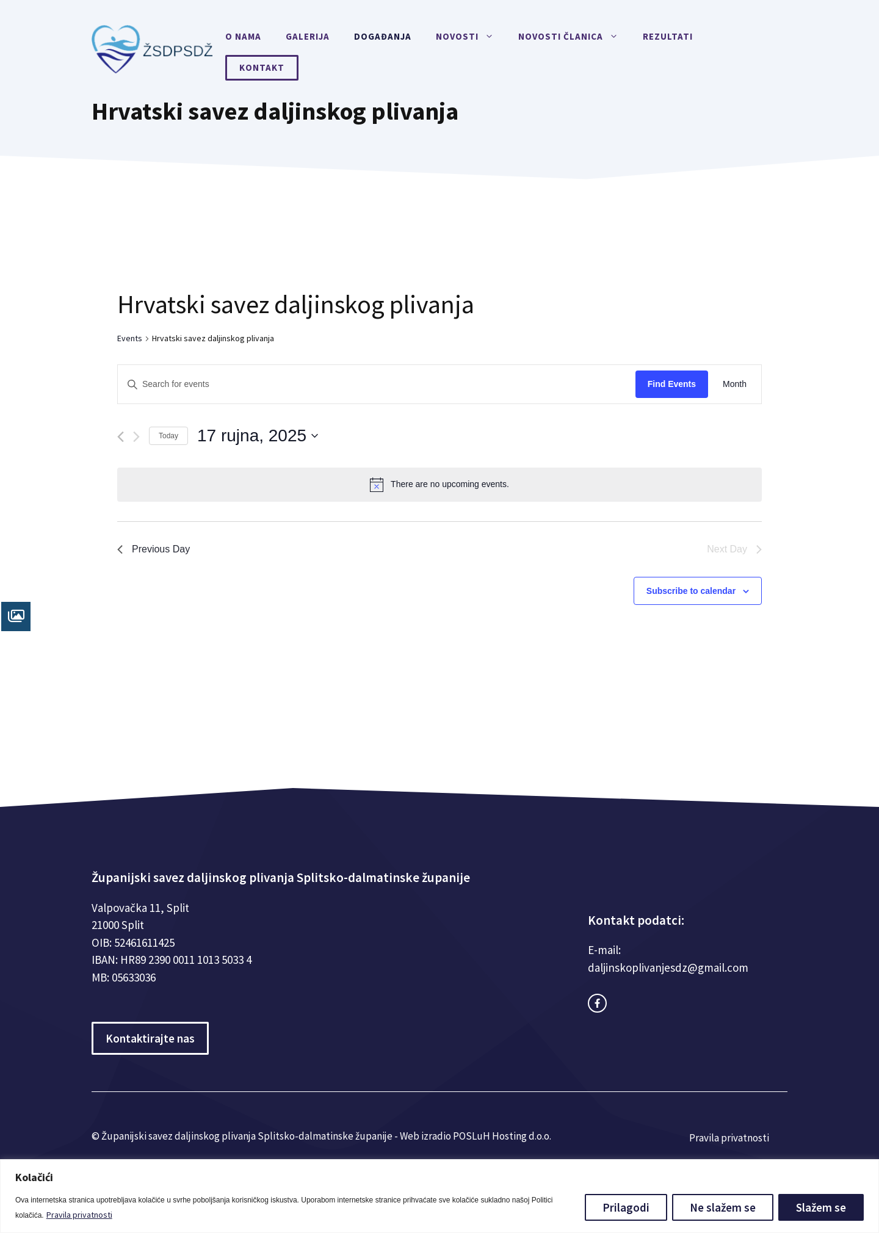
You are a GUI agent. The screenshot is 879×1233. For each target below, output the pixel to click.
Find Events (672, 384)
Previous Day (153, 549)
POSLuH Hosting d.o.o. (502, 1136)
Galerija (308, 36)
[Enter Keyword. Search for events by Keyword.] (376, 384)
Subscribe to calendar (691, 591)
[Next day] (136, 437)
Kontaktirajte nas (150, 1038)
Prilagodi (625, 1207)
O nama (243, 36)
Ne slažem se (723, 1207)
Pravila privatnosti (79, 1214)
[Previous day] (120, 437)
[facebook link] (597, 1003)
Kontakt (261, 67)
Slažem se (821, 1207)
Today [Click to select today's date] (168, 436)
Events (129, 338)
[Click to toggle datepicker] (257, 436)
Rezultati (668, 36)
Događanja (382, 36)
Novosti (471, 36)
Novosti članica (574, 36)
